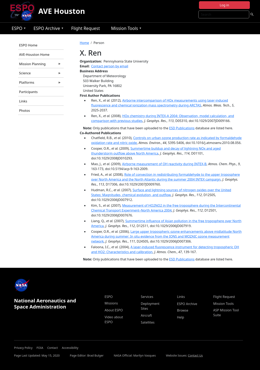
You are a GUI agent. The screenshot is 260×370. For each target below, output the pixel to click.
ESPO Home (28, 45)
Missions (111, 303)
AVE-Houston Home (34, 54)
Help (180, 317)
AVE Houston (61, 11)
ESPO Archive (48, 29)
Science (39, 74)
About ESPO (114, 310)
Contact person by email (109, 66)
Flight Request (85, 28)
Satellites (147, 322)
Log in (224, 5)
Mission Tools (125, 29)
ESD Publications (181, 128)
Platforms (39, 83)
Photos (24, 110)
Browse (182, 310)
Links (23, 101)
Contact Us (195, 355)
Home (84, 43)
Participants (28, 92)
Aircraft (146, 315)
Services (147, 296)
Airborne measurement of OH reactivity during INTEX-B (164, 164)
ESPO (18, 29)
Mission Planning (39, 65)
